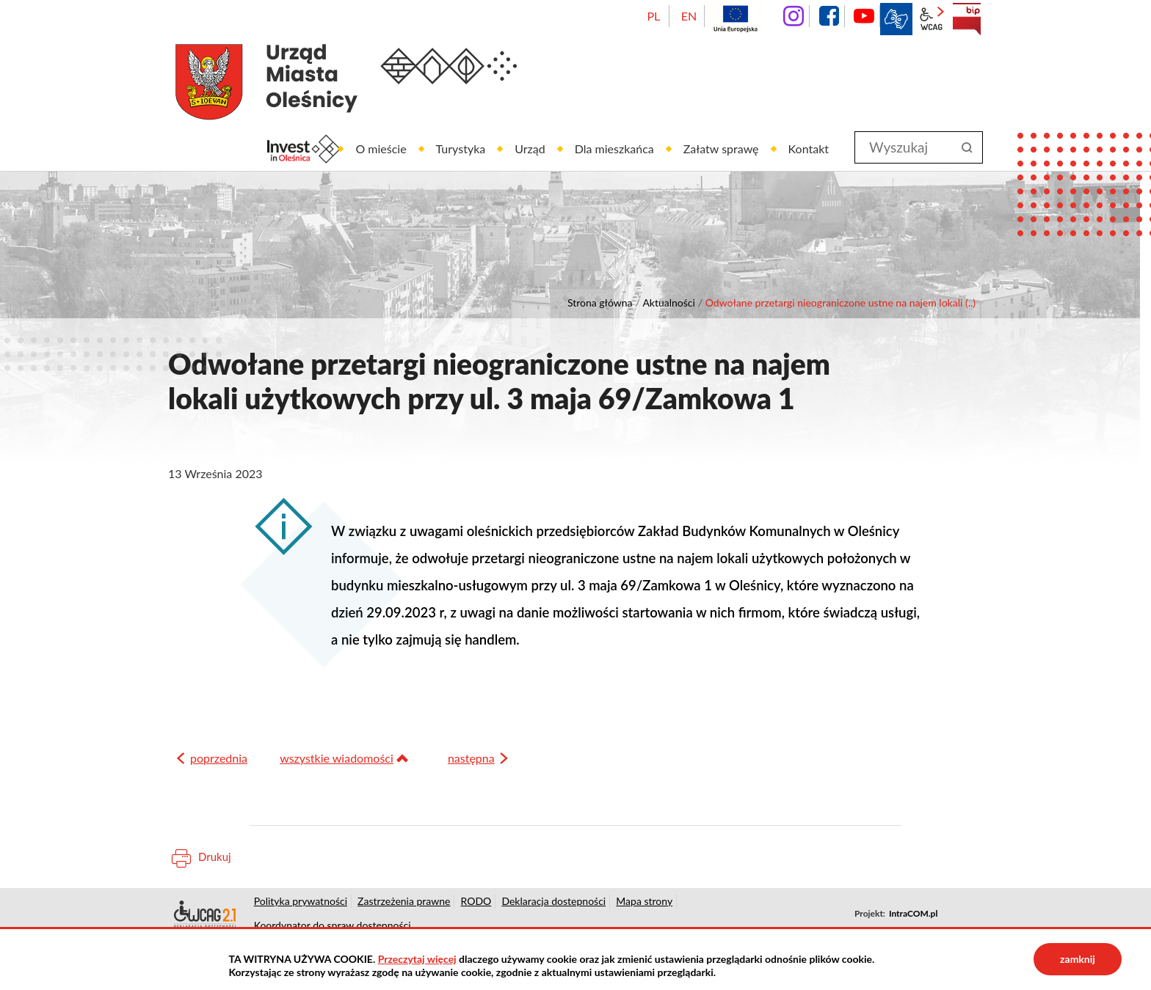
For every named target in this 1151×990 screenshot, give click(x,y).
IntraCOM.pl (913, 920)
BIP (967, 19)
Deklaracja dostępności (203, 920)
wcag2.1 (931, 19)
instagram (793, 16)
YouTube (864, 16)
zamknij (1077, 959)
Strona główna (600, 302)
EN (689, 16)
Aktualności (668, 302)
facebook (829, 16)
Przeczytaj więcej (417, 959)
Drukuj (214, 863)
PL (653, 16)
